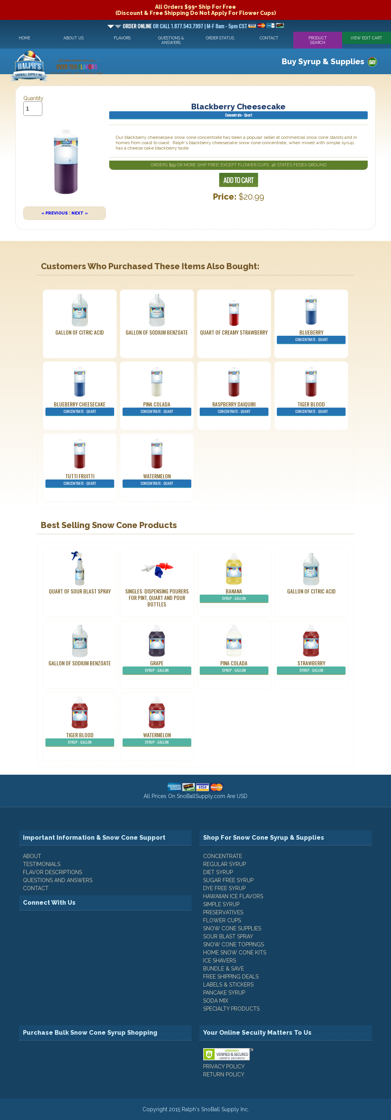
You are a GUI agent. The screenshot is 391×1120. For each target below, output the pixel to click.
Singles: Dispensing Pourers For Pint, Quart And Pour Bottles (157, 597)
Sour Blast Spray (228, 936)
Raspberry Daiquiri (234, 408)
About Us (73, 38)
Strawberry (311, 667)
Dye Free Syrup (224, 888)
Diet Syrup (218, 872)
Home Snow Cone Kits (234, 952)
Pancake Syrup (224, 993)
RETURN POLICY (223, 1074)
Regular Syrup (224, 864)
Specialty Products (231, 1009)
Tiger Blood (311, 408)
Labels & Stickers (228, 985)
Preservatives (223, 912)
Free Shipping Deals (231, 977)
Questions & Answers (171, 40)
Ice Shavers (219, 960)
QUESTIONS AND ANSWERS (57, 880)
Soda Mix (215, 1001)
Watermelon (157, 480)
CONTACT (35, 888)
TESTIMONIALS (41, 864)
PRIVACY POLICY (224, 1066)
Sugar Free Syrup (228, 880)
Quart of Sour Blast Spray (80, 591)
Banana (234, 595)
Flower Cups (222, 920)
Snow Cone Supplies (232, 928)
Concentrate (222, 856)
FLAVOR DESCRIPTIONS (52, 872)
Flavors (122, 38)
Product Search (318, 40)
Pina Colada (157, 408)
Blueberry (311, 336)
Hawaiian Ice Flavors (233, 896)
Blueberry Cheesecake (79, 408)
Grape (157, 667)
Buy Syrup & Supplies (323, 61)
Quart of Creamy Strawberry (234, 332)
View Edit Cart (366, 38)
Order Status (220, 38)
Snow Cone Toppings (233, 944)
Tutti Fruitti (79, 480)
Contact (269, 38)
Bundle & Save (223, 969)
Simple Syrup (221, 904)
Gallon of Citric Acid (79, 332)
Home (24, 38)
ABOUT (32, 856)
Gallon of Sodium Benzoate (157, 332)
